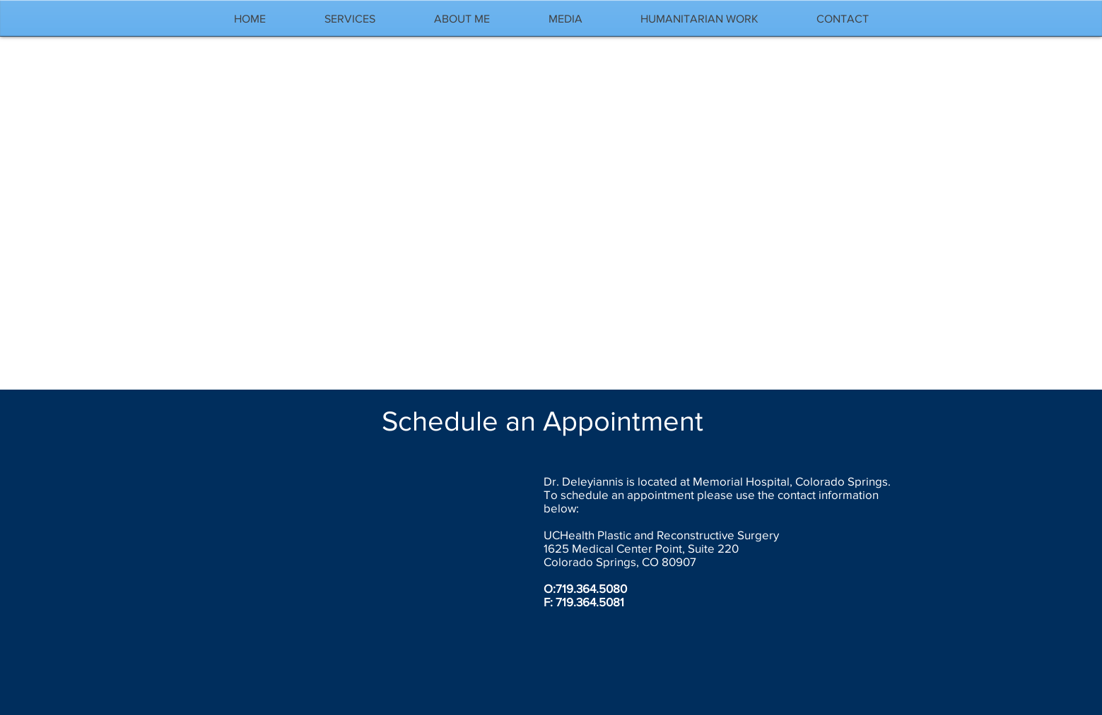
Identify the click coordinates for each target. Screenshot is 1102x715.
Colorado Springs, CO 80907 (620, 561)
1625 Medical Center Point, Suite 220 (641, 548)
